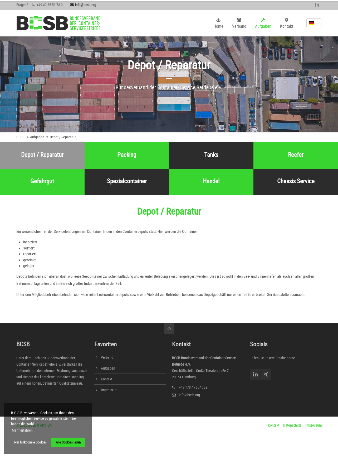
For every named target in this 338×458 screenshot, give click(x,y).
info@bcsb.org (83, 5)
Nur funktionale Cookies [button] (30, 442)
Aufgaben (37, 137)
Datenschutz (292, 425)
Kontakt (106, 379)
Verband (107, 357)
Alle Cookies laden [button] (68, 442)
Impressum (109, 390)
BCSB (20, 137)
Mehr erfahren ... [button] (24, 430)
